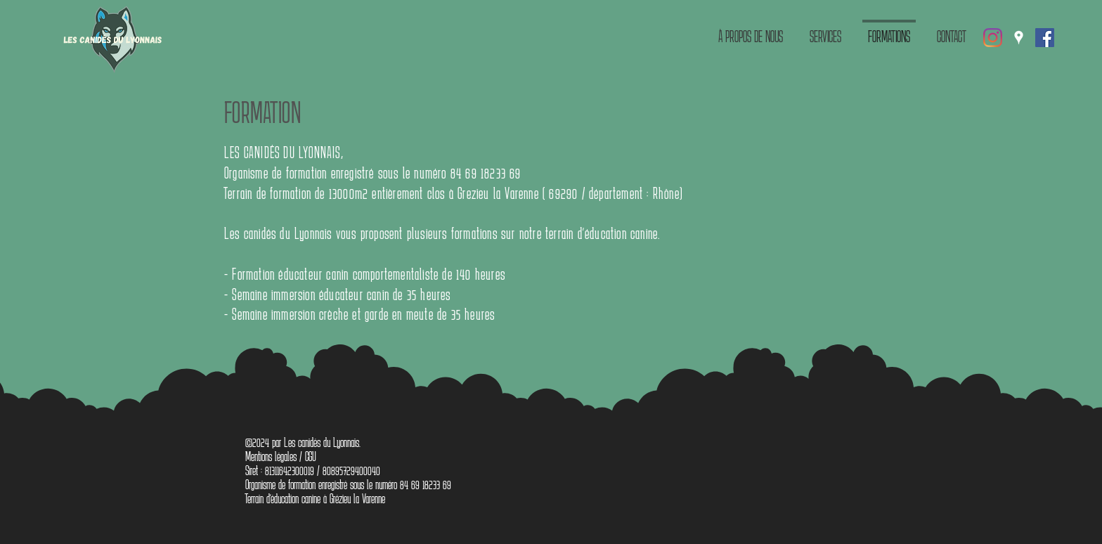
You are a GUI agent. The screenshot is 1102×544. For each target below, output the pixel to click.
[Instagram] (992, 37)
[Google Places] (1018, 37)
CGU (310, 456)
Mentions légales (271, 456)
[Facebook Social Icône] (1044, 37)
